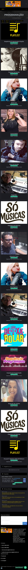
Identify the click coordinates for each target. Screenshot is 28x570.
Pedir (25, 523)
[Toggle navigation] (26, 4)
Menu (3, 9)
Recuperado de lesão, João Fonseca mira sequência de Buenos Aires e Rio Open (13, 493)
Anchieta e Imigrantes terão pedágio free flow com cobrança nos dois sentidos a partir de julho (13, 502)
